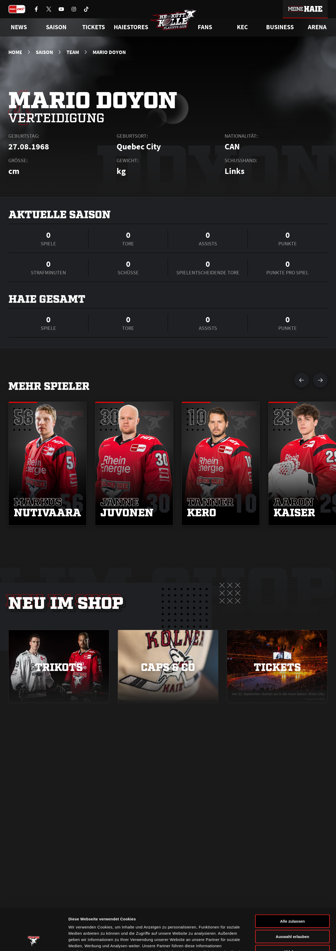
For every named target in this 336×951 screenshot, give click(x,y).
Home (15, 52)
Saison (44, 52)
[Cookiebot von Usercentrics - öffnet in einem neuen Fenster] (34, 941)
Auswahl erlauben (292, 897)
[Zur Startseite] (173, 19)
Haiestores (131, 27)
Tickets (93, 27)
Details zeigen (277, 940)
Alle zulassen (292, 882)
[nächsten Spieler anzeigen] (320, 380)
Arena (317, 27)
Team (73, 52)
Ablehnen (292, 913)
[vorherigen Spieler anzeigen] (301, 380)
